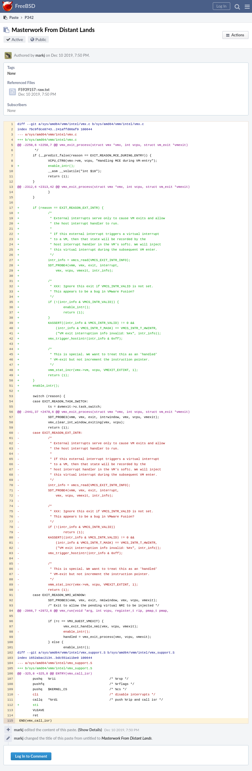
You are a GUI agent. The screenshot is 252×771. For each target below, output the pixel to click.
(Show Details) (90, 729)
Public (40, 39)
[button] (247, 6)
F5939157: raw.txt (34, 89)
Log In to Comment (31, 756)
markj (40, 55)
